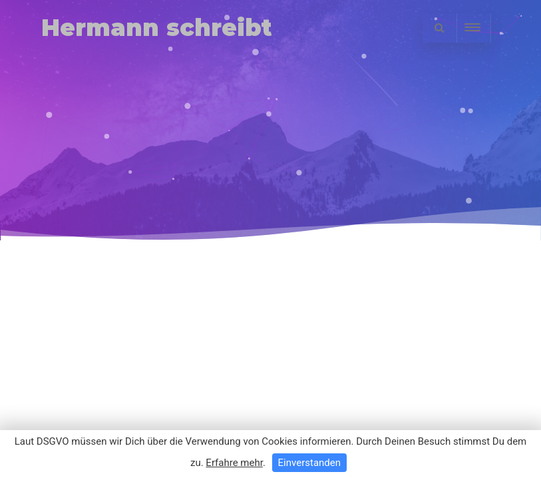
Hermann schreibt (156, 27)
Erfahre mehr (234, 463)
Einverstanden (309, 463)
